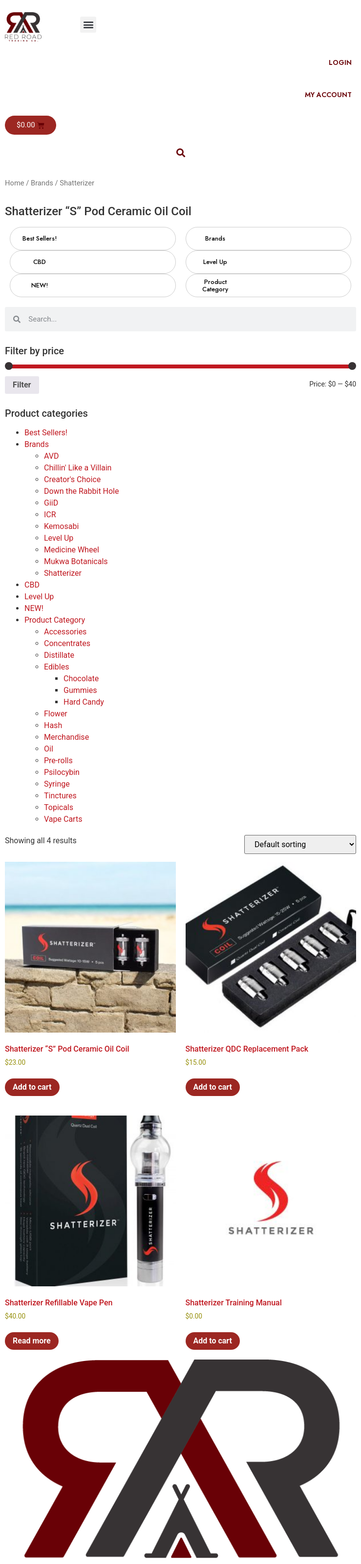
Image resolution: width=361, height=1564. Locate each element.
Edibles (56, 666)
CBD (32, 584)
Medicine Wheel (71, 549)
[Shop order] (300, 844)
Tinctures (60, 795)
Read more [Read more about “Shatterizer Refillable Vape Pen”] (32, 1340)
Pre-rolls (58, 760)
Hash (53, 725)
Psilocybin (62, 772)
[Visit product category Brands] (215, 238)
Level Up (58, 538)
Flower (55, 713)
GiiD (51, 503)
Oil (48, 748)
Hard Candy (84, 702)
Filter (22, 384)
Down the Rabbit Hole (81, 491)
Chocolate (81, 678)
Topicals (58, 807)
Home (14, 183)
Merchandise (66, 737)
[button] (88, 25)
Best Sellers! (45, 432)
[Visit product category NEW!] (39, 285)
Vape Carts (63, 819)
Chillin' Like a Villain (77, 467)
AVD (51, 456)
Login (340, 62)
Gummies (80, 690)
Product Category (54, 620)
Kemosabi (61, 526)
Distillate (59, 655)
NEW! (33, 608)
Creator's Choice (72, 479)
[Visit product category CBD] (39, 262)
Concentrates (67, 643)
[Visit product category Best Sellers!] (39, 238)
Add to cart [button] (32, 1087)
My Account (328, 95)
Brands (42, 183)
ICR (50, 514)
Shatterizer (63, 573)
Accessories (65, 631)
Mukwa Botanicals (76, 561)
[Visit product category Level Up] (215, 262)
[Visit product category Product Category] (215, 285)
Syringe (57, 784)
